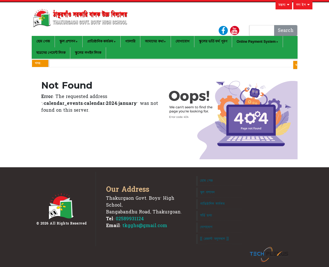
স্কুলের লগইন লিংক (88, 53)
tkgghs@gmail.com (144, 225)
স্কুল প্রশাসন (67, 41)
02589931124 (130, 218)
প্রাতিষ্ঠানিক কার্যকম (212, 203)
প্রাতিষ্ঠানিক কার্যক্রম (100, 41)
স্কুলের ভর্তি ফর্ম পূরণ (213, 41)
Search (286, 30)
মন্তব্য (283, 5)
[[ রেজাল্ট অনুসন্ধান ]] (214, 239)
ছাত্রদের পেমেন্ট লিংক (51, 53)
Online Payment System (256, 42)
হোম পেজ (43, 41)
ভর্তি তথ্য (206, 215)
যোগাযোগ (183, 41)
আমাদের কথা (154, 41)
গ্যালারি (130, 41)
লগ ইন (303, 5)
